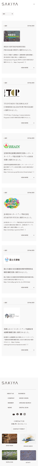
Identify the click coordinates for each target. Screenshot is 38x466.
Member (11, 403)
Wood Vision (23, 398)
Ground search (25, 403)
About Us (10, 393)
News (10, 407)
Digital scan (23, 407)
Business (21, 393)
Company (11, 398)
